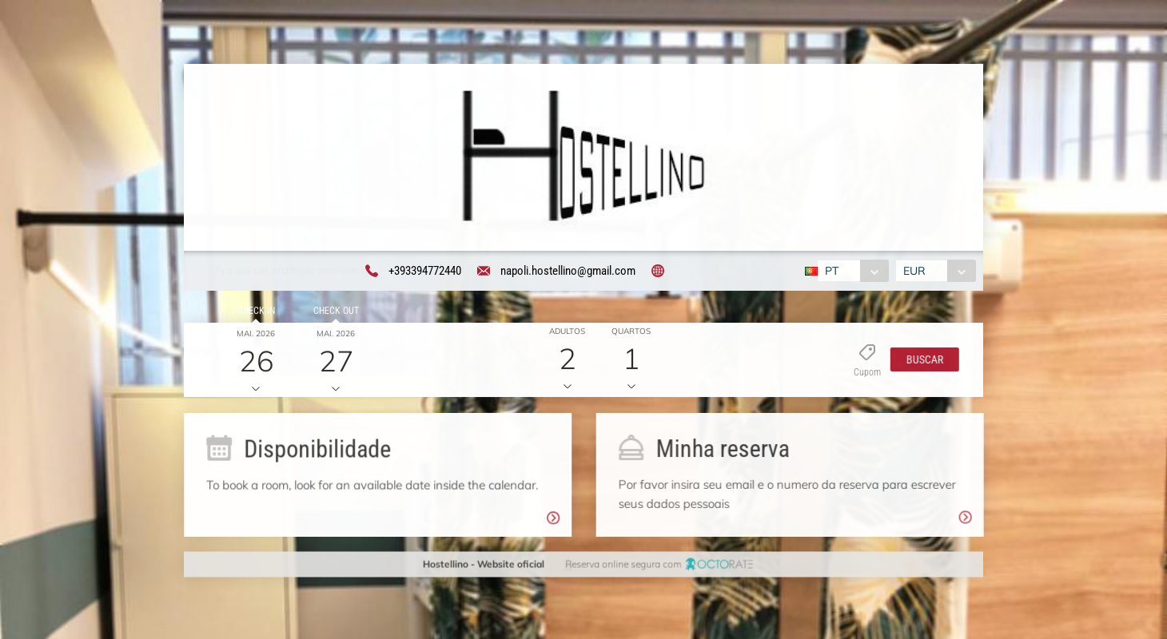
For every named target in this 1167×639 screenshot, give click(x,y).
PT (830, 271)
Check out (333, 313)
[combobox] (851, 271)
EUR (917, 271)
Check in (253, 313)
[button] (920, 363)
